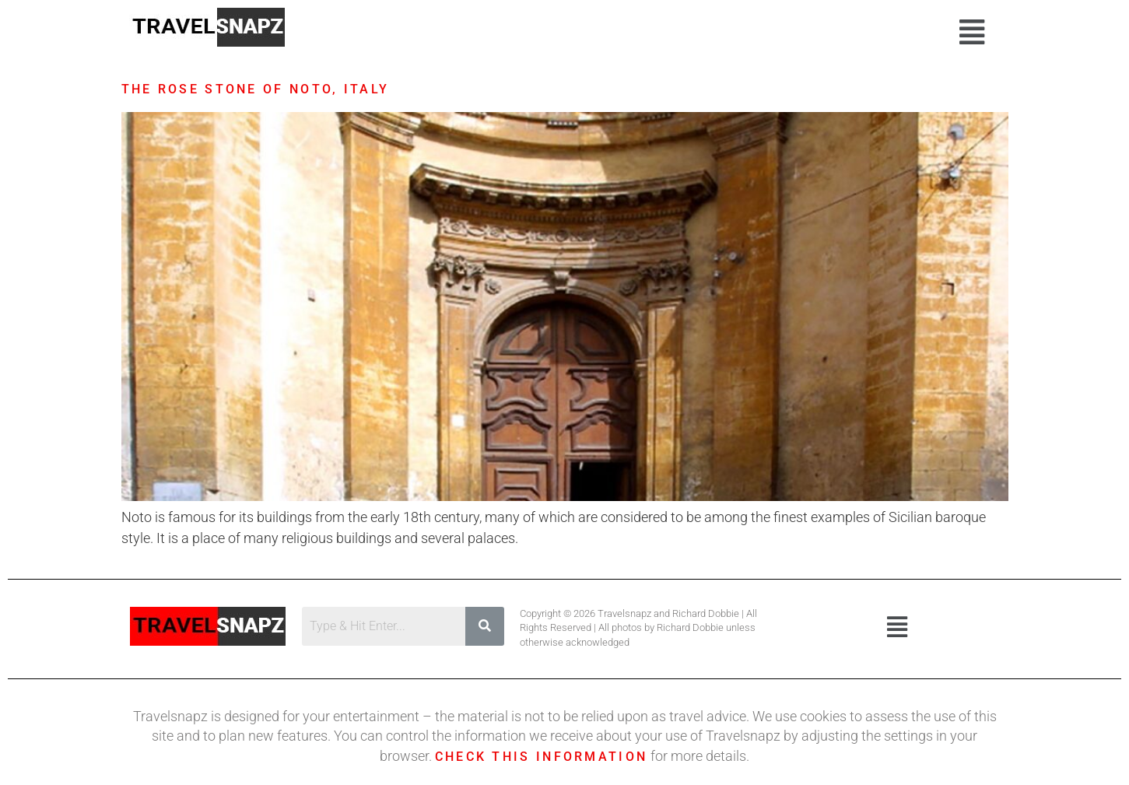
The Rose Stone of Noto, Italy (255, 89)
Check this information (541, 756)
